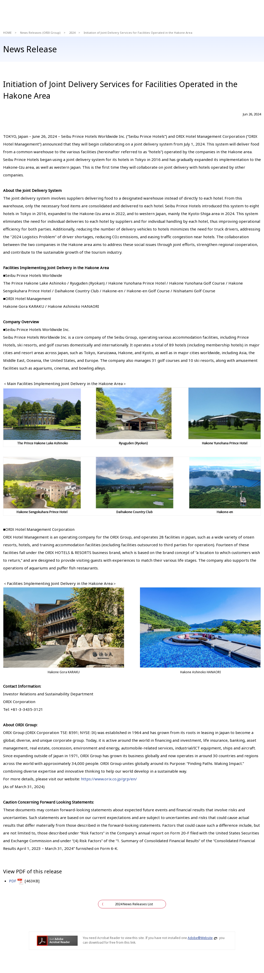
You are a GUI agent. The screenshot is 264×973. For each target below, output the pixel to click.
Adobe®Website (200, 938)
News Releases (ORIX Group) (40, 33)
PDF (12, 880)
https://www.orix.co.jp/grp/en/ (109, 778)
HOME (7, 33)
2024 (72, 33)
